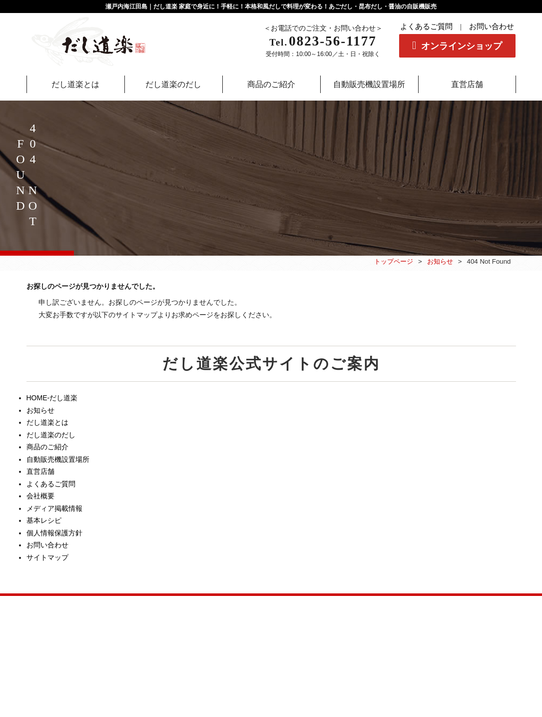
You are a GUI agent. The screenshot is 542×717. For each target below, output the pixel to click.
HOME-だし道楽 (52, 398)
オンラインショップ (461, 46)
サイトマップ (47, 557)
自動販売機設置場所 (57, 459)
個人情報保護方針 (54, 533)
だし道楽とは (47, 422)
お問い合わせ (491, 27)
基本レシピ (43, 520)
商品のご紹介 (47, 447)
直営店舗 (40, 471)
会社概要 (40, 496)
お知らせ (440, 261)
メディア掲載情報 (54, 508)
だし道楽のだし (50, 435)
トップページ (393, 261)
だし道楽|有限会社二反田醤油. (264, 677)
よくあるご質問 (426, 27)
